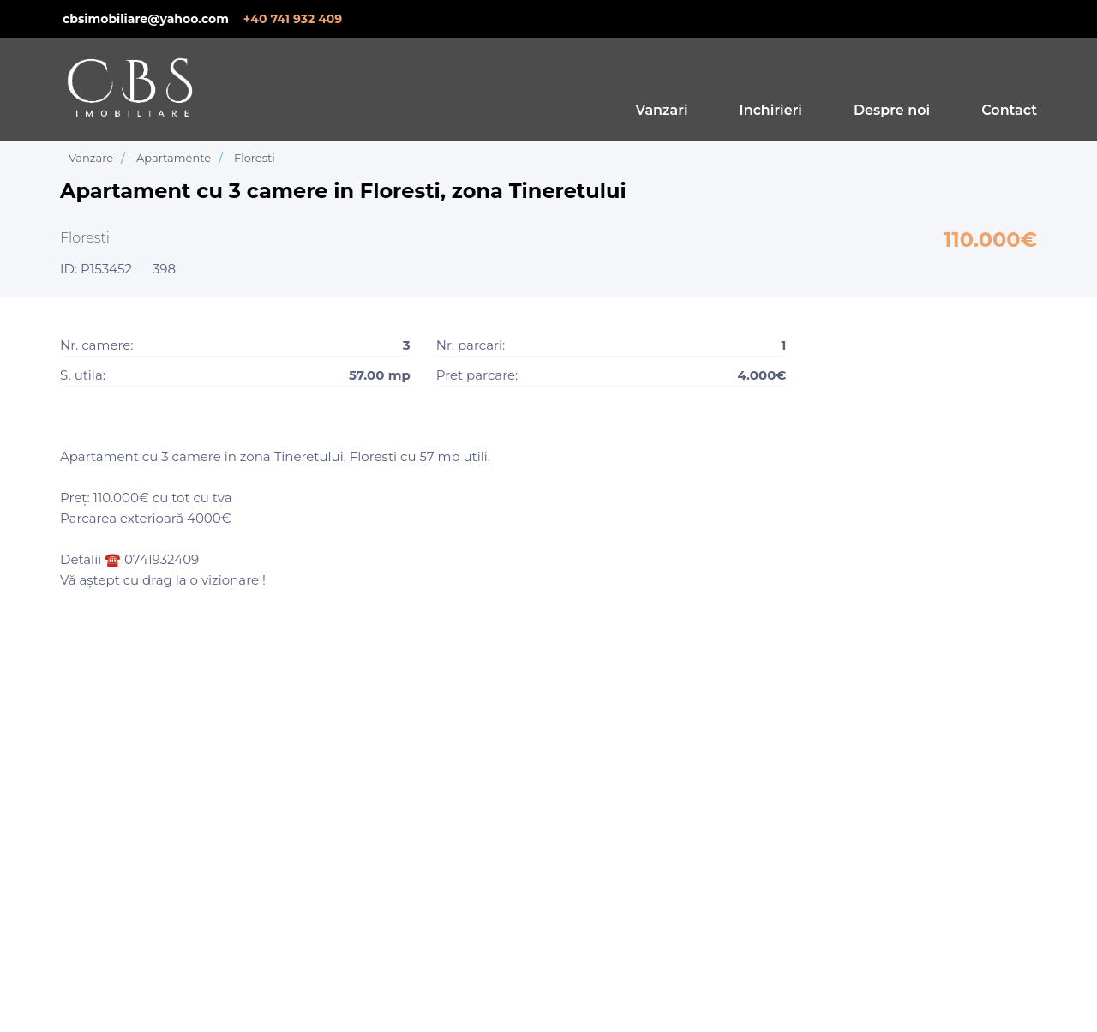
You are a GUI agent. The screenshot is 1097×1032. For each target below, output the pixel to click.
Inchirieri (771, 110)
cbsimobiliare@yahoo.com (146, 19)
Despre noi (892, 110)
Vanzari (662, 110)
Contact (1009, 110)
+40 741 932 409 (292, 19)
